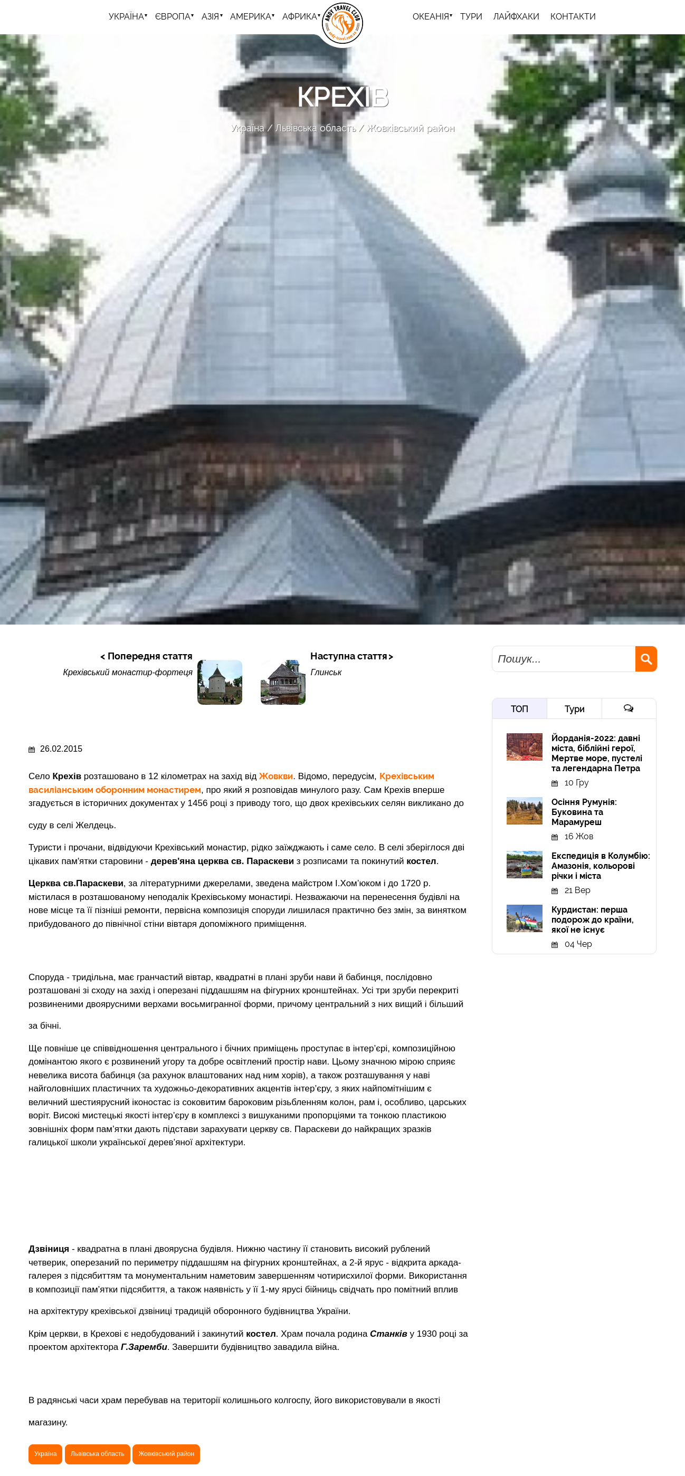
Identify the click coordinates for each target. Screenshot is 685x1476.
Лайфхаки (516, 17)
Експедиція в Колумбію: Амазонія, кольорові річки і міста (600, 866)
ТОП (519, 709)
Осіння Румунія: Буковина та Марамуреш (584, 812)
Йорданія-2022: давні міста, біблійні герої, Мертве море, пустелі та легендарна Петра (596, 753)
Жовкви (276, 776)
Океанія (431, 17)
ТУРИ (471, 17)
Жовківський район (410, 127)
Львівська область (315, 127)
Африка (299, 17)
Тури (574, 709)
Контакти (573, 17)
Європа (173, 17)
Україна (126, 17)
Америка (250, 17)
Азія (210, 17)
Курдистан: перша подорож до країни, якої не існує (592, 920)
